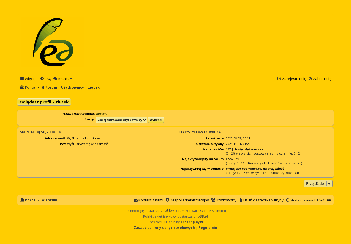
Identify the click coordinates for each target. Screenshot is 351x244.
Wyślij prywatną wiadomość (87, 144)
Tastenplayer (192, 222)
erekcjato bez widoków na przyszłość (255, 168)
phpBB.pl (201, 216)
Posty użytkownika (248, 149)
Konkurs (232, 159)
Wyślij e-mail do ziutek (83, 138)
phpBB (165, 211)
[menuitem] (45, 78)
